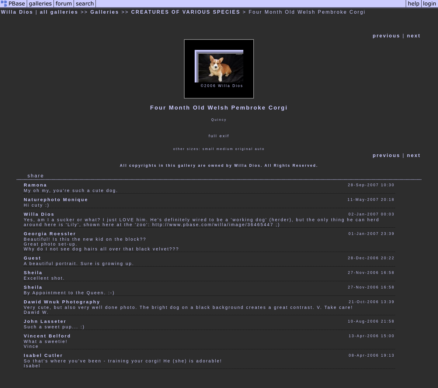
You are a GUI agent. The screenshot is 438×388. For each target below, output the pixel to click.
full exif (219, 136)
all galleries (59, 12)
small (209, 149)
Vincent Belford (47, 335)
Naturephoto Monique (56, 199)
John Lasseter (45, 321)
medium (225, 149)
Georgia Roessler (50, 233)
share (35, 175)
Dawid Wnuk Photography (62, 301)
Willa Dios (17, 12)
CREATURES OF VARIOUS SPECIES (185, 12)
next (414, 35)
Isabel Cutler (43, 355)
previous (386, 35)
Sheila (33, 272)
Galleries (104, 12)
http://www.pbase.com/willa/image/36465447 (212, 224)
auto (260, 149)
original (244, 149)
